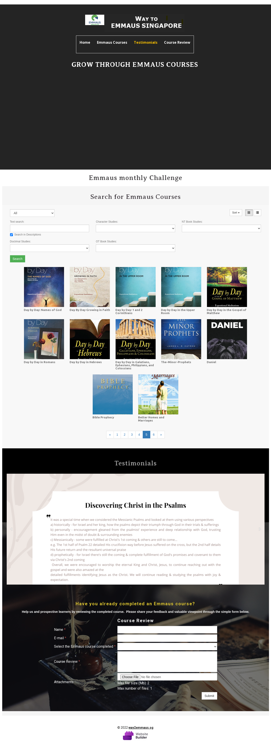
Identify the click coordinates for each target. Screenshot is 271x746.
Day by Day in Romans (39, 362)
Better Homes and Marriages (151, 419)
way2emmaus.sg (140, 727)
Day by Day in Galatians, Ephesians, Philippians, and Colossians (134, 365)
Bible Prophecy (103, 417)
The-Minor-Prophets (176, 362)
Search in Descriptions (25, 234)
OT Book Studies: (106, 241)
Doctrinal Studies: (20, 241)
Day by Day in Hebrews (86, 362)
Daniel (211, 362)
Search (17, 259)
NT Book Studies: (192, 221)
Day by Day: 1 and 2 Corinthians (128, 311)
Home (85, 42)
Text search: (17, 221)
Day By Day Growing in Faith (90, 309)
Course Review (177, 42)
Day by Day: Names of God (43, 309)
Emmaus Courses (112, 42)
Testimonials (145, 42)
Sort (235, 212)
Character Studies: (107, 221)
